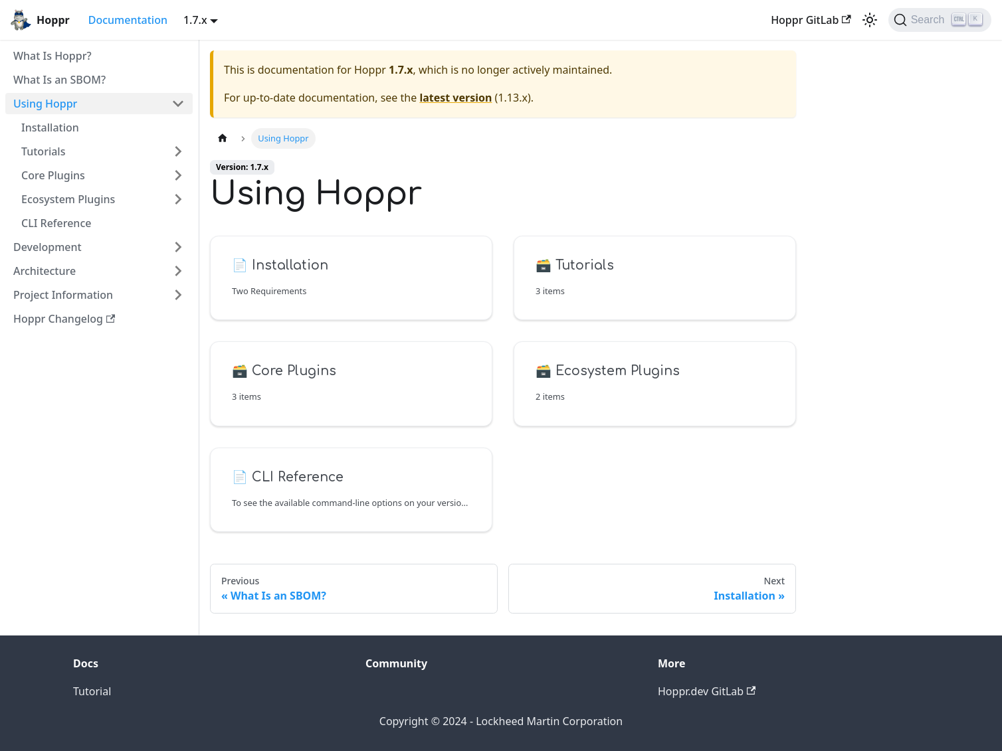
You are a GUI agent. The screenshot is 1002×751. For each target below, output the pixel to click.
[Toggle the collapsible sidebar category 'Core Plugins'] (178, 175)
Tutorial (92, 691)
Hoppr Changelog (64, 318)
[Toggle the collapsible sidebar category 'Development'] (178, 247)
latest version (455, 97)
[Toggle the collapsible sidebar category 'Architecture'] (178, 271)
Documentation (127, 20)
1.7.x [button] (195, 20)
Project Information (63, 295)
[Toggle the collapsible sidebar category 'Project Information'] (178, 294)
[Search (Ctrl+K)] (939, 20)
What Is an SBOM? (59, 79)
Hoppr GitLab (811, 20)
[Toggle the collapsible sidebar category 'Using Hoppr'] (178, 103)
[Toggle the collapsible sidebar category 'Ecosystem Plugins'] (178, 199)
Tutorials (43, 151)
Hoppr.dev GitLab (706, 691)
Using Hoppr (45, 103)
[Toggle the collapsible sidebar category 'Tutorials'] (178, 151)
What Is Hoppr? (52, 55)
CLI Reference (56, 223)
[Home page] (222, 138)
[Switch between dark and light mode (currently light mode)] (869, 20)
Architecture (44, 271)
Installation (50, 127)
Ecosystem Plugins (68, 199)
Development (47, 247)
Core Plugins (53, 175)
